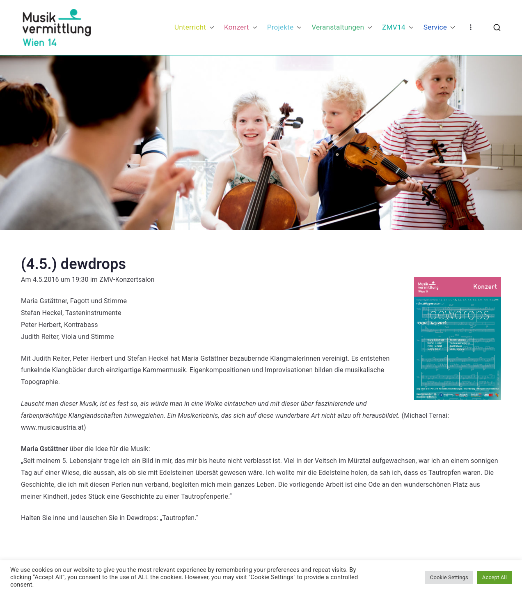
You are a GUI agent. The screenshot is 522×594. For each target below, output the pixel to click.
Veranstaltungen (341, 27)
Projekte (284, 27)
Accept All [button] (494, 577)
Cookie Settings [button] (449, 577)
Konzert (240, 27)
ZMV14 (398, 27)
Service (439, 27)
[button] (210, 27)
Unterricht (194, 27)
